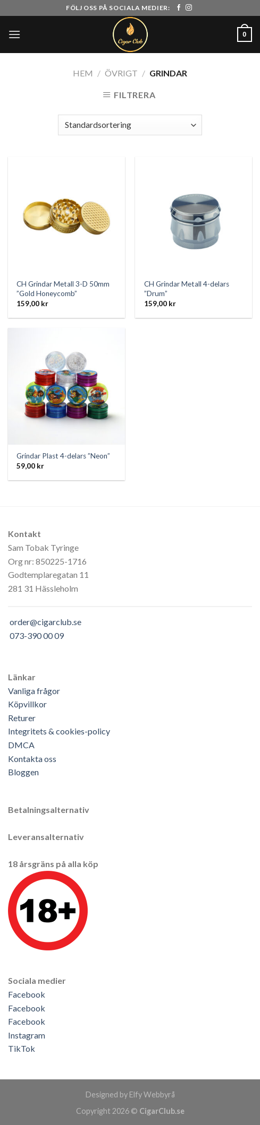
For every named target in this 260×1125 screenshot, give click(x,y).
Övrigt (121, 73)
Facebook (26, 994)
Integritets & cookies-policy (59, 731)
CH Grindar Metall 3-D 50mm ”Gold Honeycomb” (63, 289)
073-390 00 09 (37, 635)
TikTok (21, 1048)
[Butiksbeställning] (130, 125)
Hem (83, 73)
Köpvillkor (27, 704)
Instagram (26, 1035)
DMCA (21, 745)
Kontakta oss (32, 759)
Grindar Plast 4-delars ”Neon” (63, 456)
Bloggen (23, 772)
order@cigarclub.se (45, 622)
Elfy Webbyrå (152, 1094)
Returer (22, 718)
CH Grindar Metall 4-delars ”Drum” (186, 289)
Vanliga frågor (34, 691)
